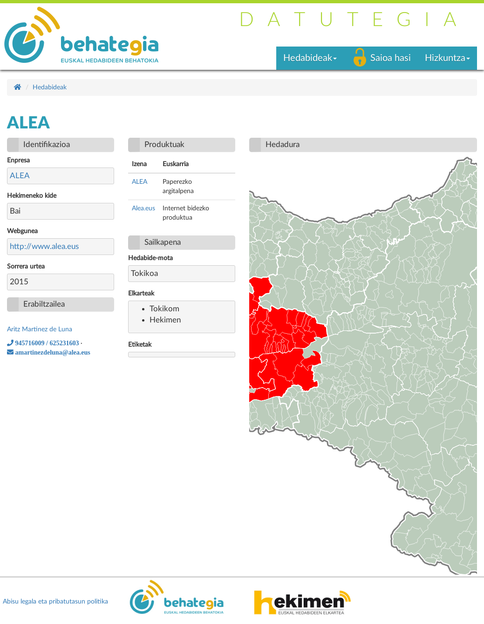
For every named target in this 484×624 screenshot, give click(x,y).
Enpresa (18, 160)
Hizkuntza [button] (447, 58)
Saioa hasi (390, 58)
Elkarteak (141, 293)
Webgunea (22, 231)
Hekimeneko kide (31, 196)
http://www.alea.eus (44, 246)
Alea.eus (143, 208)
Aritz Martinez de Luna (39, 329)
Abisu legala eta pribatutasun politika (55, 601)
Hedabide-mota (150, 258)
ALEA (20, 176)
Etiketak (139, 345)
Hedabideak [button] (310, 58)
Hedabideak (50, 87)
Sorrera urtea (26, 266)
